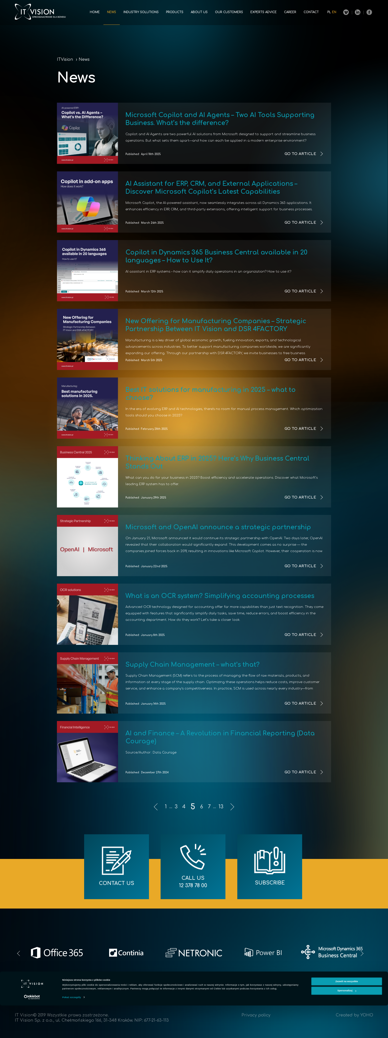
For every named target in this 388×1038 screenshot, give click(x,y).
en (334, 12)
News (111, 12)
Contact (311, 12)
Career (290, 12)
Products (174, 12)
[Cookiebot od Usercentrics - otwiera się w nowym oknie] (32, 1029)
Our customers (229, 12)
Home (95, 12)
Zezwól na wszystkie (346, 1014)
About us (199, 12)
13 (220, 807)
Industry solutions (141, 12)
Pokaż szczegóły (71, 1030)
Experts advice (263, 12)
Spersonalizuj (347, 1023)
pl (329, 12)
